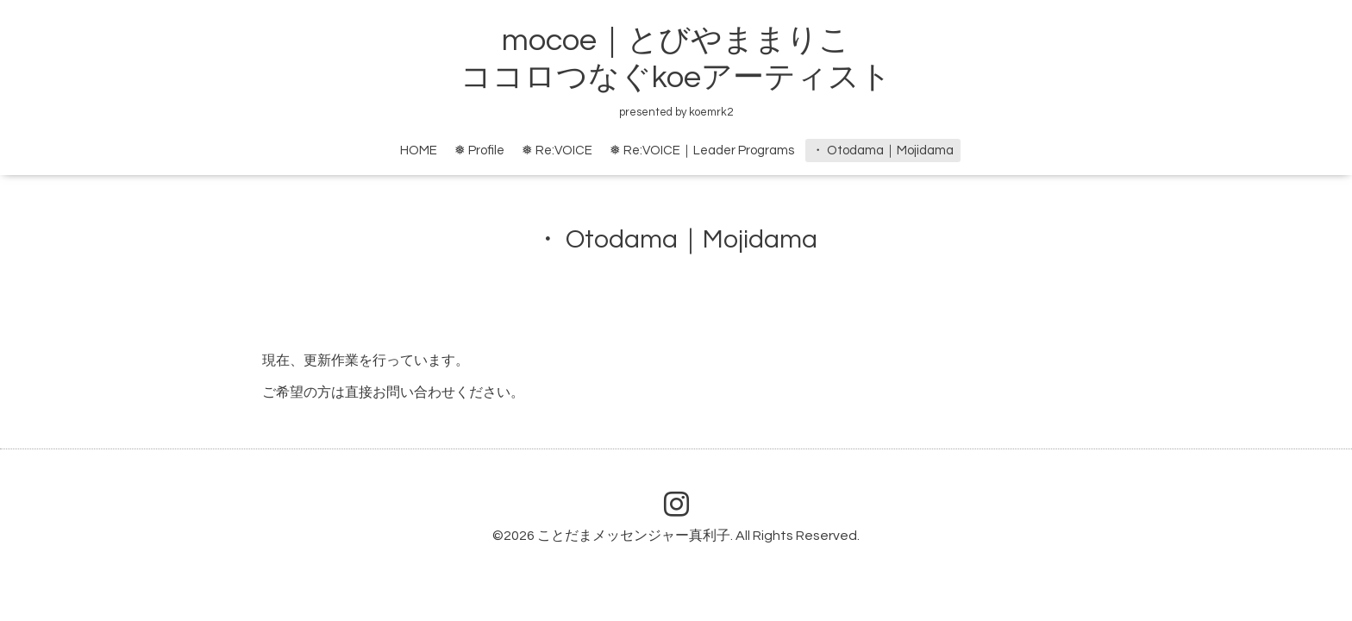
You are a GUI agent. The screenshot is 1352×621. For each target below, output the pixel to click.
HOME (418, 150)
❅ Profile (479, 150)
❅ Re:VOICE (557, 150)
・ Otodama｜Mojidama (882, 150)
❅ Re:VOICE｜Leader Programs (702, 150)
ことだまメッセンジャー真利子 (633, 536)
